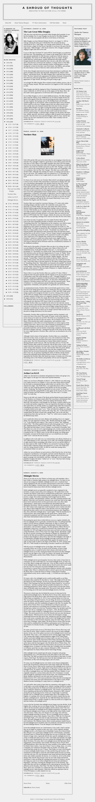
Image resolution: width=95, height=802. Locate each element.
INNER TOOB (81, 200)
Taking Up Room (81, 345)
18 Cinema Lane (81, 91)
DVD (58, 173)
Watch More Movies (82, 385)
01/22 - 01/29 (12, 283)
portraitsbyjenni (81, 271)
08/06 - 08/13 (12, 186)
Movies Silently (81, 241)
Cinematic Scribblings (83, 135)
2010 (8, 110)
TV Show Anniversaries (39, 23)
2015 (8, 95)
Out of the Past (81, 257)
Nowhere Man (12, 194)
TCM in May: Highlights (83, 215)
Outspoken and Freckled (81, 264)
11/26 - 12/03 (12, 139)
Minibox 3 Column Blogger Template (39, 799)
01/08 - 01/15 (12, 289)
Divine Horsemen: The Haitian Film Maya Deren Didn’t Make (82, 388)
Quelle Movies (80, 279)
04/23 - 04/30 (12, 245)
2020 (8, 80)
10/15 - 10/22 (12, 157)
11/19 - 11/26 (12, 142)
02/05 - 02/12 (12, 277)
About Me (8, 23)
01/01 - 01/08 (12, 292)
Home (64, 23)
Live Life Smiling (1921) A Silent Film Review (82, 245)
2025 (8, 65)
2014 (8, 98)
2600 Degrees (61, 799)
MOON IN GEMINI (82, 222)
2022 (8, 74)
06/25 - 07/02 (12, 218)
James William (53, 799)
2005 (8, 296)
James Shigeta (80, 181)
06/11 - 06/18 (12, 224)
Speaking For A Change (81, 319)
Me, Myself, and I (81, 218)
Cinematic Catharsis (82, 129)
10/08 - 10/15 (12, 160)
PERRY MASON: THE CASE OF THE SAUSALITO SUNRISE (83, 124)
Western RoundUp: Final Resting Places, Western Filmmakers (83, 146)
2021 (8, 77)
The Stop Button (81, 373)
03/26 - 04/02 (12, 257)
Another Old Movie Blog (82, 101)
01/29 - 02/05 (12, 280)
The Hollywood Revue (83, 359)
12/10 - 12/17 (12, 133)
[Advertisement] (47, 16)
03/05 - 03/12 (12, 265)
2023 (8, 71)
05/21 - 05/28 (12, 233)
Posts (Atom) (36, 787)
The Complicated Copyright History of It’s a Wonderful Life (83, 362)
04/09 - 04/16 (12, 251)
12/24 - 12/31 (12, 127)
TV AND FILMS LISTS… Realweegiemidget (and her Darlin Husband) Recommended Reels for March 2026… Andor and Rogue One (83, 293)
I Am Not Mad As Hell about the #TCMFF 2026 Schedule (83, 253)
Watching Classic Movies (81, 393)
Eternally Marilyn (81, 208)
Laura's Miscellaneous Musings (80, 212)
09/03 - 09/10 (12, 174)
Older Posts (67, 783)
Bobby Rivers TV (81, 115)
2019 (8, 83)
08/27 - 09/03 (12, 177)
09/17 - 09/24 (12, 168)
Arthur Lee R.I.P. (13, 197)
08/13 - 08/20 (12, 183)
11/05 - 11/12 (12, 148)
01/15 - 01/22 (12, 286)
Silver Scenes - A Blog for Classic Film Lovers (83, 303)
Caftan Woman (81, 121)
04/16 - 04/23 (12, 248)
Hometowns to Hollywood (80, 178)
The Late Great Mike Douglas (37, 32)
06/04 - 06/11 (12, 227)
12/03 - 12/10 (12, 136)
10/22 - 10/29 (12, 154)
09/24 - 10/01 (12, 165)
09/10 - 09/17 (12, 171)
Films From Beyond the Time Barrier (82, 165)
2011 (8, 107)
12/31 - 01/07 (12, 124)
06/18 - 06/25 (12, 221)
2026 (8, 62)
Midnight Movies (13, 200)
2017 (8, 89)
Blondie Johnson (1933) (83, 316)
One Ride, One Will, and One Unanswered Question (83, 323)
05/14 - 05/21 (12, 236)
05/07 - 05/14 (12, 239)
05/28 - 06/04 (12, 230)
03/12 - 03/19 (12, 263)
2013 (8, 101)
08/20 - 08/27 (12, 180)
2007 (8, 119)
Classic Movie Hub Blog (82, 141)
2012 (8, 104)
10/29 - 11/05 (12, 151)
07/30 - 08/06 (12, 203)
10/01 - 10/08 (12, 163)
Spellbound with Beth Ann (83, 328)
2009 (8, 113)
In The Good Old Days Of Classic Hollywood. (81, 185)
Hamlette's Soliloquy (82, 172)
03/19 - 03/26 (12, 260)
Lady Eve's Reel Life (82, 206)
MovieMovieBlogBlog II (83, 231)
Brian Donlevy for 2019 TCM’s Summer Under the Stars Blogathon (83, 274)
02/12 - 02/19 (12, 274)
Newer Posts (27, 783)
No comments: (29, 124)
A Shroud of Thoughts (47, 8)
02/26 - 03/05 (12, 268)
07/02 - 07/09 (12, 215)
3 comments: (66, 360)
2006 (8, 122)
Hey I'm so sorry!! (81, 219)
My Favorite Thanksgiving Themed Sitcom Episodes (82, 225)
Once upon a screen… (83, 249)
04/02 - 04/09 (12, 254)
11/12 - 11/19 (12, 145)
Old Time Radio (54, 23)
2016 (8, 92)
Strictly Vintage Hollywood (81, 338)
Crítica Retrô (80, 158)
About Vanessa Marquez (21, 23)
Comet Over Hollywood (80, 151)
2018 (8, 86)
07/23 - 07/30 (12, 206)
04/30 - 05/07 (12, 242)
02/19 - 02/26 (12, 271)
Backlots (79, 108)
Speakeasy (79, 314)
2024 (8, 68)
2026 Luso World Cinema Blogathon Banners (81, 333)
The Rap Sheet (81, 367)
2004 (8, 299)
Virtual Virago (80, 379)
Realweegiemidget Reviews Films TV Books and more (82, 285)
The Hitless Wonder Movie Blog (82, 352)
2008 (8, 116)
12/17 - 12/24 (12, 130)
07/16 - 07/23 (12, 209)
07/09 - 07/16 (12, 212)
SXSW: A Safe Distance (83, 281)
